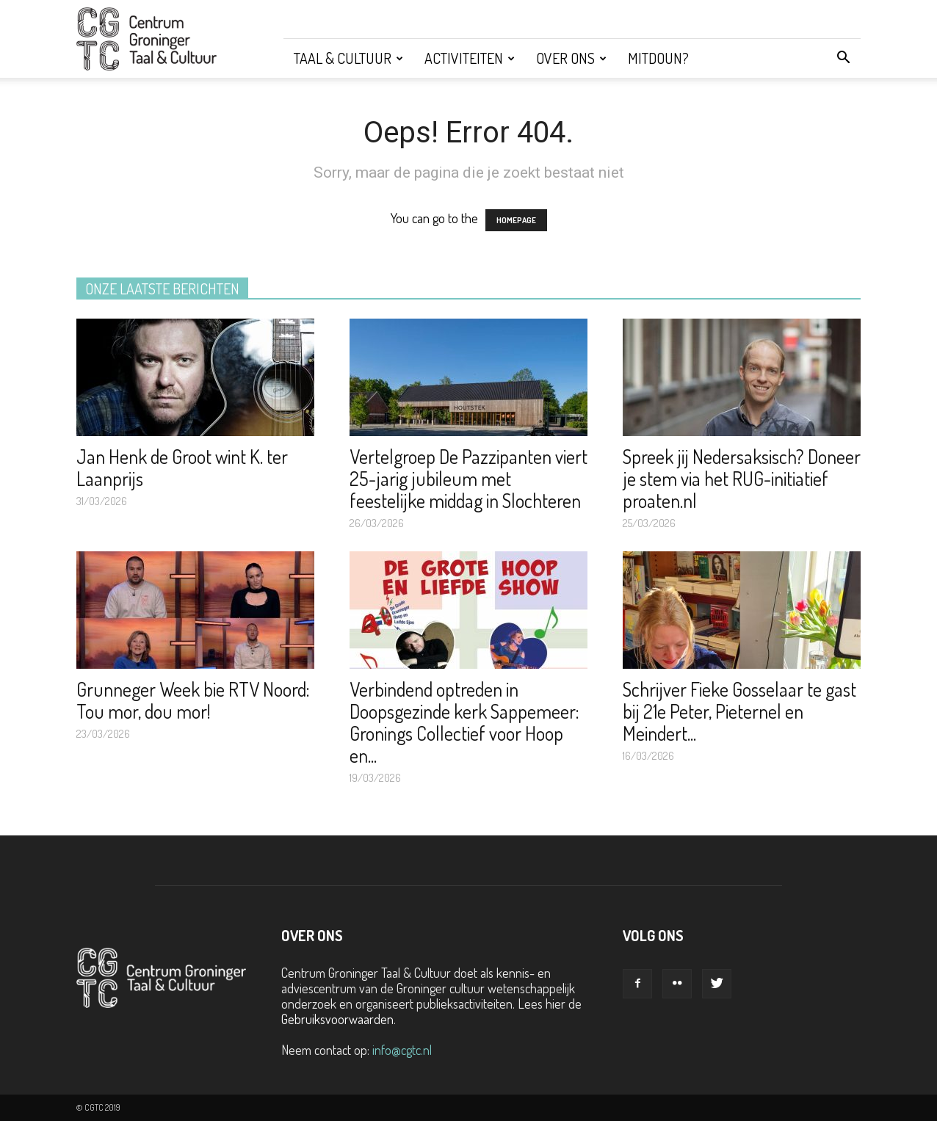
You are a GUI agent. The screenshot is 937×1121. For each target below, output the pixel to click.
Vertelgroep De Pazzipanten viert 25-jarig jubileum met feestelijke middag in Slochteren (468, 478)
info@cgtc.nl (402, 1050)
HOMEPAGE (516, 220)
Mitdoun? (658, 58)
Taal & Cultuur (348, 58)
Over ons (571, 58)
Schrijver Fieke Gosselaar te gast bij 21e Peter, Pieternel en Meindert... (739, 711)
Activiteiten (469, 58)
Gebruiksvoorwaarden (337, 1019)
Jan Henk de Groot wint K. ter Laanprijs (182, 467)
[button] (843, 58)
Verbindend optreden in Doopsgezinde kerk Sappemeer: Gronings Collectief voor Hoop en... (464, 722)
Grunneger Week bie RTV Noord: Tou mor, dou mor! (193, 700)
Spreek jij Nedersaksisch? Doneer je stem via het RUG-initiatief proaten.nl (742, 478)
